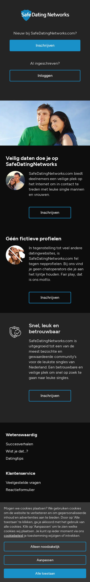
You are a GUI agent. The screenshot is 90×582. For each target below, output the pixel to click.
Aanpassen (45, 560)
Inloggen (45, 75)
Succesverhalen (19, 444)
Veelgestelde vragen (23, 482)
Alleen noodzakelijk (45, 547)
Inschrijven (45, 45)
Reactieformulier (20, 489)
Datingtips (14, 458)
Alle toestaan (45, 573)
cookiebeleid (13, 536)
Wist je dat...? (17, 451)
